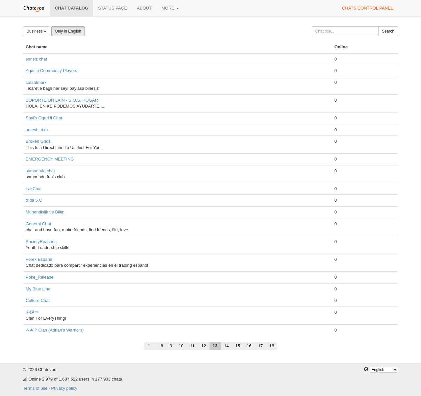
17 (260, 345)
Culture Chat (38, 300)
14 (226, 345)
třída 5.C (34, 200)
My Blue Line (38, 288)
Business (36, 31)
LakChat (33, 188)
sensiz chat (36, 59)
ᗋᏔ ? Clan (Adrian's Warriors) (55, 330)
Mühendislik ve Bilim (45, 212)
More (170, 8)
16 (249, 345)
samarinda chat (40, 170)
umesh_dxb (37, 129)
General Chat (38, 223)
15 (237, 345)
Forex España (39, 259)
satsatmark (36, 82)
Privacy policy (64, 388)
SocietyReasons (41, 241)
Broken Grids (38, 141)
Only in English (68, 31)
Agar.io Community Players (51, 70)
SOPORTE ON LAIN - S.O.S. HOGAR (62, 100)
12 (203, 345)
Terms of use (35, 388)
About (144, 8)
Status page (112, 8)
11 (192, 345)
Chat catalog (71, 8)
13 (215, 345)
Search (388, 31)
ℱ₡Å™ (32, 312)
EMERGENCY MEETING (50, 159)
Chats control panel (367, 8)
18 (271, 345)
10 (181, 345)
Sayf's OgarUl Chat (44, 117)
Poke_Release (40, 277)
